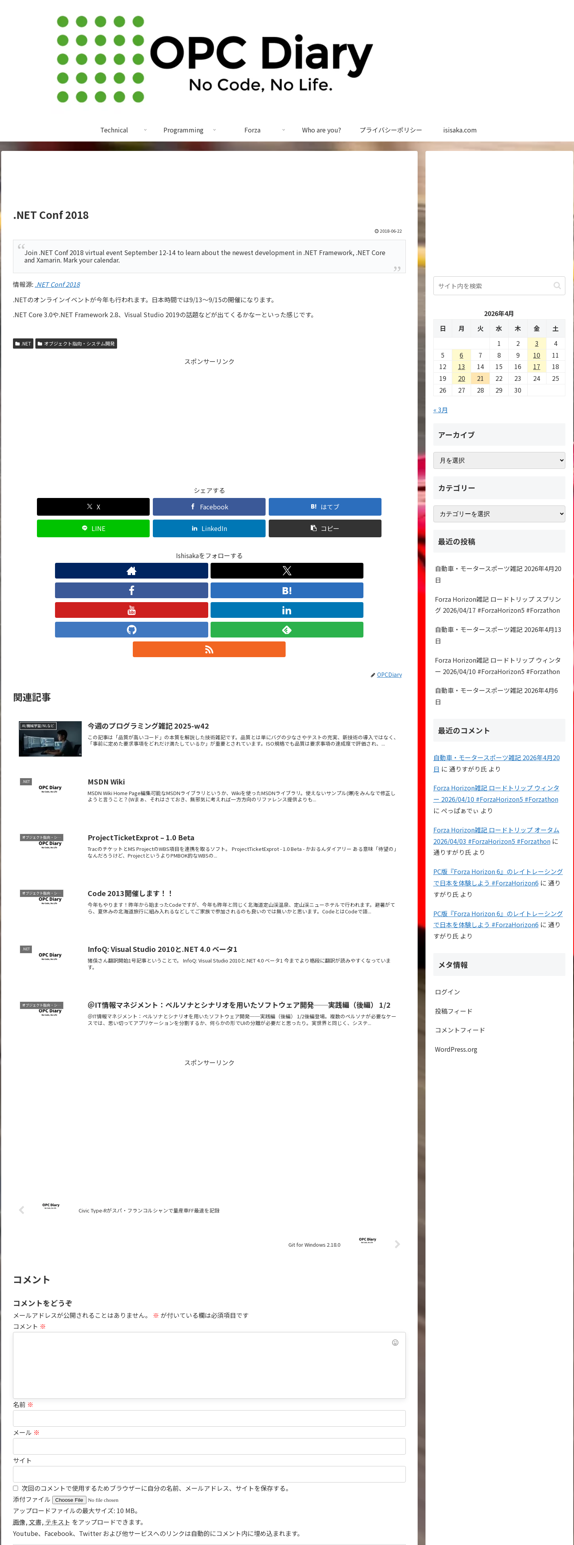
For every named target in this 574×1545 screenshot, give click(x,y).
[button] (374, 507)
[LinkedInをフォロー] (227, 549)
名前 (23, 1304)
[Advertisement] (209, 183)
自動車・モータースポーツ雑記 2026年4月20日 (498, 574)
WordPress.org (456, 1049)
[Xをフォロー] (155, 549)
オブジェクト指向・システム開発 (76, 343)
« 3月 (440, 409)
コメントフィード (460, 1029)
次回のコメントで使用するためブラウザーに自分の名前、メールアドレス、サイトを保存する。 (157, 1388)
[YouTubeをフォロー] (209, 549)
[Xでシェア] (44, 507)
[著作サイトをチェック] (137, 549)
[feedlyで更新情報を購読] (263, 549)
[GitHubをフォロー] (245, 549)
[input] (499, 285)
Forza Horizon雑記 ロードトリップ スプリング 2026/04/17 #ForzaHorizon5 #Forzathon (498, 604)
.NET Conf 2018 (57, 284)
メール (26, 1332)
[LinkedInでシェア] (308, 507)
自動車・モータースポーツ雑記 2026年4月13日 (498, 635)
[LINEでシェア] (242, 507)
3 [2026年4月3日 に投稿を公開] (537, 343)
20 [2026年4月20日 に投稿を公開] (461, 378)
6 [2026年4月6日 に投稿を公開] (461, 355)
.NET (23, 343)
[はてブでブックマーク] (176, 507)
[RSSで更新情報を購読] (282, 549)
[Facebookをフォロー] (173, 549)
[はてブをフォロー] (191, 549)
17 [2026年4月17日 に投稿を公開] (536, 366)
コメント (29, 1226)
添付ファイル (32, 1399)
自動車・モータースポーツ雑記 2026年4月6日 (496, 695)
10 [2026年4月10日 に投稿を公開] (536, 355)
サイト (22, 1360)
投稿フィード (454, 1011)
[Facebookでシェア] (110, 507)
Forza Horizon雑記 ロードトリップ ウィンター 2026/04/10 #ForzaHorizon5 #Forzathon (498, 665)
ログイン (447, 991)
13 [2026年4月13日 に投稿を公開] (461, 366)
